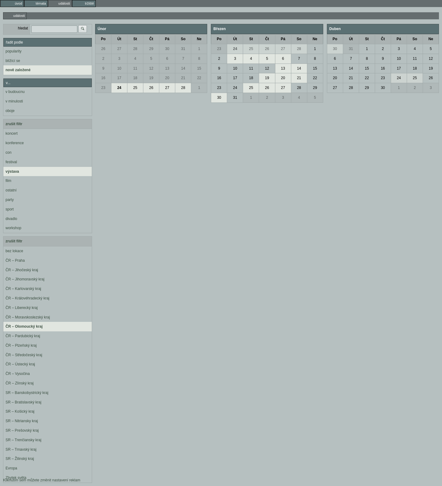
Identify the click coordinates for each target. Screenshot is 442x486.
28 (135, 49)
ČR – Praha (15, 260)
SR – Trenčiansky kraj (23, 440)
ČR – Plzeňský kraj (21, 345)
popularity (13, 51)
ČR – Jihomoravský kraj (25, 279)
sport (10, 209)
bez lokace (14, 251)
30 (167, 49)
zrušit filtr (14, 124)
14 (183, 68)
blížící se (13, 61)
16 (103, 78)
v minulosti (14, 101)
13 (167, 68)
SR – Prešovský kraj (22, 430)
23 (103, 88)
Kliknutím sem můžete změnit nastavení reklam (41, 480)
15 (199, 68)
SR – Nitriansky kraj (22, 421)
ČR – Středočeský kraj (24, 355)
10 (119, 68)
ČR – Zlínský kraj (19, 383)
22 (199, 78)
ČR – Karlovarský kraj (23, 289)
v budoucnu (15, 92)
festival (11, 162)
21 (183, 78)
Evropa (11, 468)
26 (103, 49)
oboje (10, 111)
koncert (11, 133)
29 (151, 49)
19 (151, 78)
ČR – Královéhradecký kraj (27, 298)
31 (183, 49)
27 (119, 49)
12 (151, 68)
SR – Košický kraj (20, 411)
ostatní (11, 190)
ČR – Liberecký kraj (22, 308)
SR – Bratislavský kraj (23, 402)
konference (15, 143)
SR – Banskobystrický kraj (27, 393)
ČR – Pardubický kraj (23, 336)
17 (119, 78)
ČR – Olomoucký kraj (24, 326)
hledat (23, 28)
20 (167, 78)
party (10, 200)
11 (135, 68)
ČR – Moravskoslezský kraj (28, 317)
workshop (13, 228)
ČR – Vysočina (18, 374)
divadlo (11, 219)
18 (135, 78)
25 (135, 88)
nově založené (18, 70)
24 (119, 88)
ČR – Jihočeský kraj (22, 270)
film (8, 181)
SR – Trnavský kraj (21, 449)
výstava (12, 171)
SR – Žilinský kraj (20, 459)
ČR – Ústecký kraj (20, 364)
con (8, 152)
